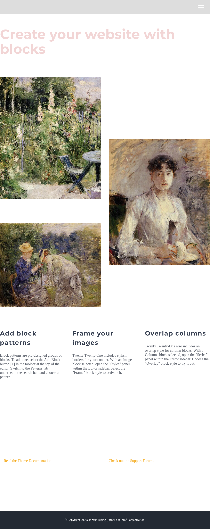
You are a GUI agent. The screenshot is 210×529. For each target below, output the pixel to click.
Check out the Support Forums (131, 461)
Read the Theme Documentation (27, 461)
